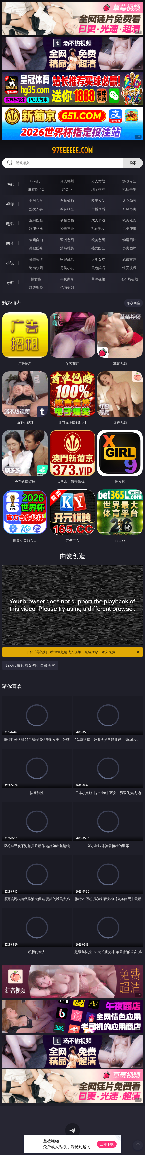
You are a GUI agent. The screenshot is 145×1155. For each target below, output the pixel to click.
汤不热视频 (129, 279)
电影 (10, 223)
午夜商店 (67, 279)
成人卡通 (98, 220)
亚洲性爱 (36, 220)
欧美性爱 (129, 220)
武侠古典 (129, 259)
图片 (10, 243)
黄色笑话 (98, 267)
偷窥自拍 (36, 239)
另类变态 (129, 228)
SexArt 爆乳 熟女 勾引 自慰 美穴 (30, 665)
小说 (10, 263)
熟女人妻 (36, 209)
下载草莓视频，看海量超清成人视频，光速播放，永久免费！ (83, 652)
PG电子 (36, 181)
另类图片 (129, 248)
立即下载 (107, 1144)
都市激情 (36, 259)
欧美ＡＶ (98, 200)
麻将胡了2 (36, 189)
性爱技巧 (129, 267)
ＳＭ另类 (129, 209)
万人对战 (98, 181)
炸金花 (67, 189)
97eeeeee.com (72, 150)
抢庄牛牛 (129, 189)
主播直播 (98, 209)
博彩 (10, 184)
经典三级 (67, 228)
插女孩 (36, 279)
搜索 (133, 162)
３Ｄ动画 (129, 200)
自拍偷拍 (67, 200)
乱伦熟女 (98, 228)
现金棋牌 (98, 189)
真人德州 (67, 181)
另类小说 (67, 267)
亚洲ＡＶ (36, 200)
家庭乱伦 (67, 259)
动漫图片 (129, 239)
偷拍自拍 (67, 220)
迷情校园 (36, 267)
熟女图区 (98, 248)
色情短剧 (67, 287)
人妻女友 (98, 259)
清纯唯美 (67, 248)
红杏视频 (36, 287)
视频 (10, 204)
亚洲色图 (67, 239)
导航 (10, 282)
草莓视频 (98, 279)
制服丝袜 (36, 228)
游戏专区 (129, 181)
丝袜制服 (67, 209)
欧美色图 (98, 239)
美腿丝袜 (36, 248)
